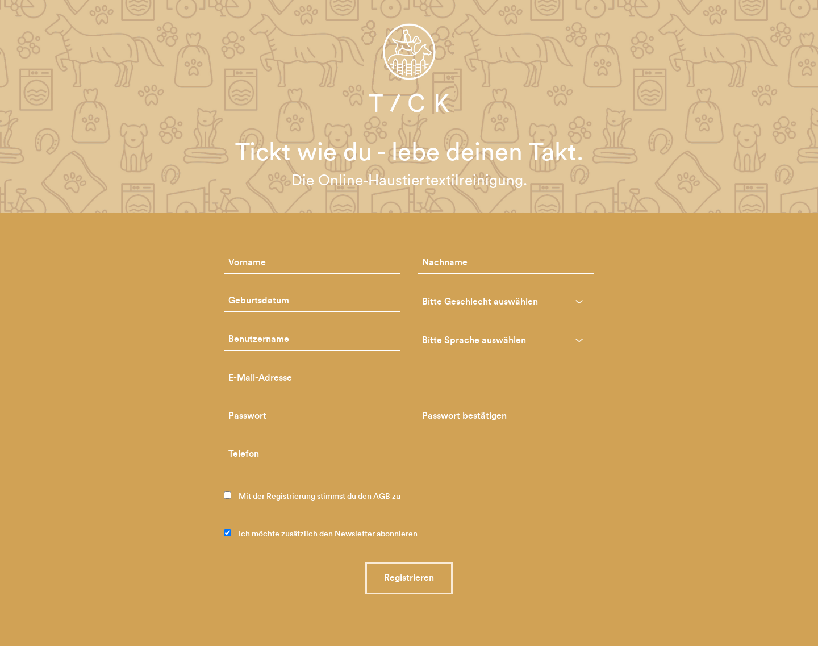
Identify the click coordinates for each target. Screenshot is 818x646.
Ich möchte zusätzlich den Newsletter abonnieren (321, 533)
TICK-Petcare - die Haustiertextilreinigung (409, 67)
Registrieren (409, 577)
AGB (381, 497)
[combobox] (506, 301)
